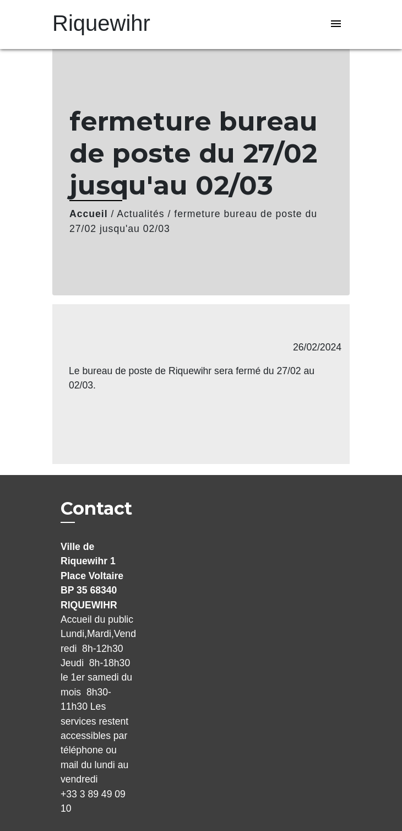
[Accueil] (101, 24)
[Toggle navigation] (336, 24)
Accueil (88, 213)
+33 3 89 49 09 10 (93, 801)
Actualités (140, 213)
